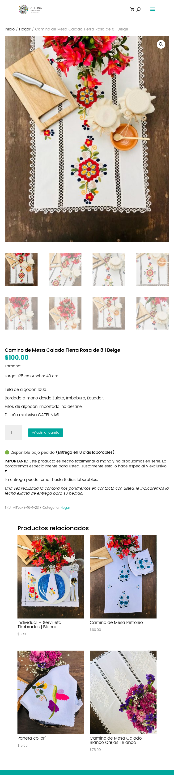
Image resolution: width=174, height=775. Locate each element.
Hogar (25, 29)
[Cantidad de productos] (13, 432)
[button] (161, 44)
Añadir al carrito (45, 433)
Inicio (10, 29)
